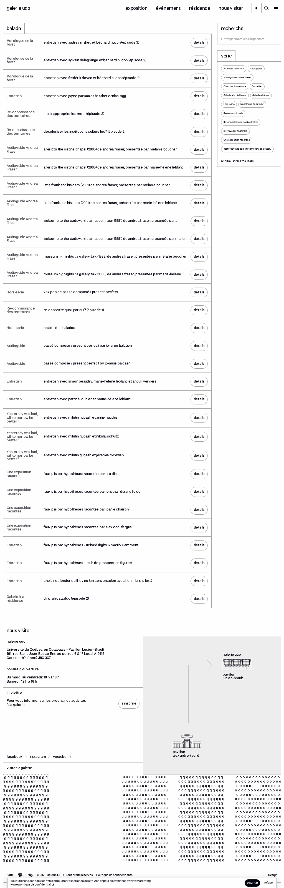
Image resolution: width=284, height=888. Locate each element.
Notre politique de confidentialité (32, 884)
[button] (257, 8)
